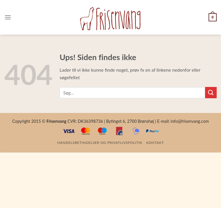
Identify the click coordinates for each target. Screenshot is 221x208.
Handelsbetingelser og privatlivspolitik (99, 142)
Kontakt (155, 142)
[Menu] (7, 17)
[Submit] (211, 92)
